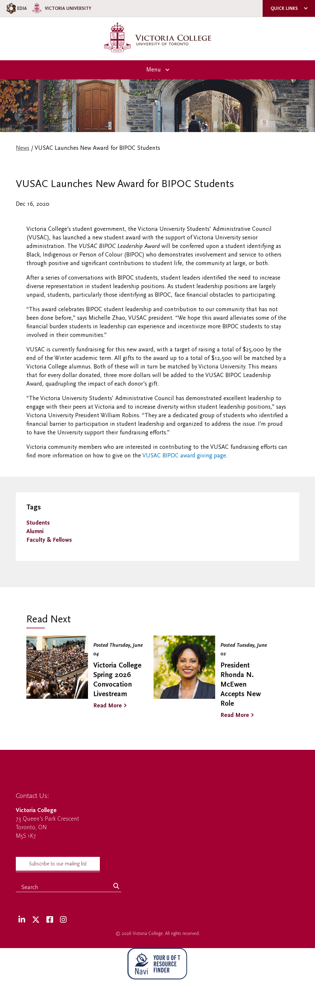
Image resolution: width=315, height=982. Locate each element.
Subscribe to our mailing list (58, 864)
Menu (153, 69)
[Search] (116, 886)
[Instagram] (63, 920)
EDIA (16, 8)
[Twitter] (35, 920)
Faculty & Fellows (49, 539)
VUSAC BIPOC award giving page (184, 455)
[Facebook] (50, 920)
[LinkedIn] (22, 920)
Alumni (34, 531)
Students (38, 522)
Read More (107, 705)
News (22, 148)
